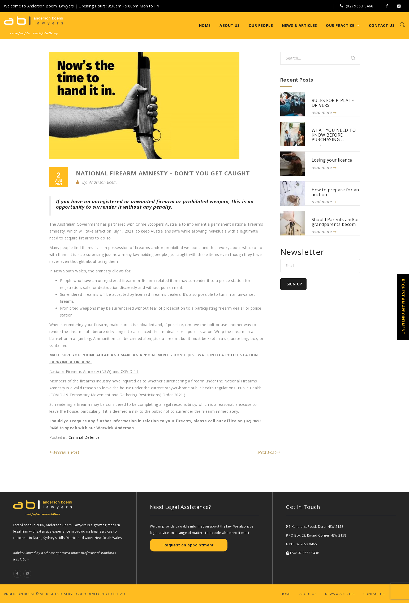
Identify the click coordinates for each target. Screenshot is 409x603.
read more (324, 112)
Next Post (269, 452)
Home (205, 25)
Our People (261, 25)
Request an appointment (188, 544)
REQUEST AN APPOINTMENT (403, 306)
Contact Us (381, 25)
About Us (229, 25)
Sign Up (294, 283)
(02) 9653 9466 (359, 6)
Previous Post (64, 452)
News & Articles (299, 25)
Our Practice (340, 25)
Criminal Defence (84, 437)
